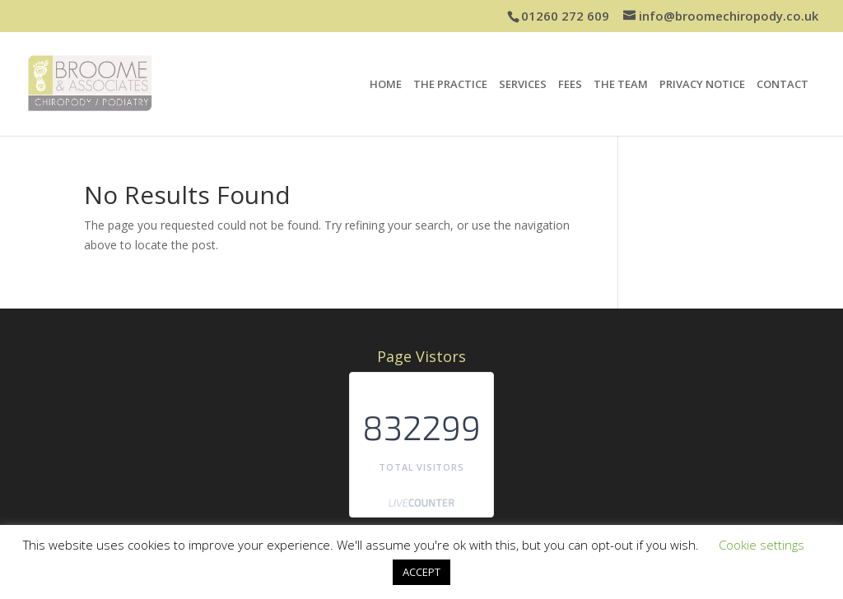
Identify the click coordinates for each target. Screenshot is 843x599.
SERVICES (523, 84)
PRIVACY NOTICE (702, 84)
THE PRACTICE (450, 84)
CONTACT (782, 84)
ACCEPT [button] (421, 571)
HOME (386, 84)
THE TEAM (621, 84)
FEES (570, 84)
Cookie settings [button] (761, 544)
